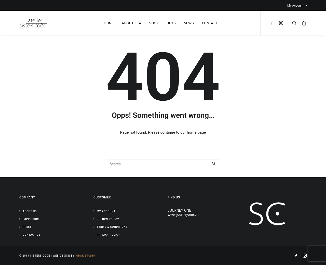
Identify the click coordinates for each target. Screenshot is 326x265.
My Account (297, 5)
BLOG (171, 23)
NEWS (189, 23)
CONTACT (210, 23)
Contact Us (31, 234)
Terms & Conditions (112, 226)
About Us (30, 211)
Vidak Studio (85, 255)
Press (27, 226)
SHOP (154, 23)
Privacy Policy (108, 234)
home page (196, 132)
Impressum (31, 219)
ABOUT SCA (131, 23)
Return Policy (108, 219)
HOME (109, 23)
